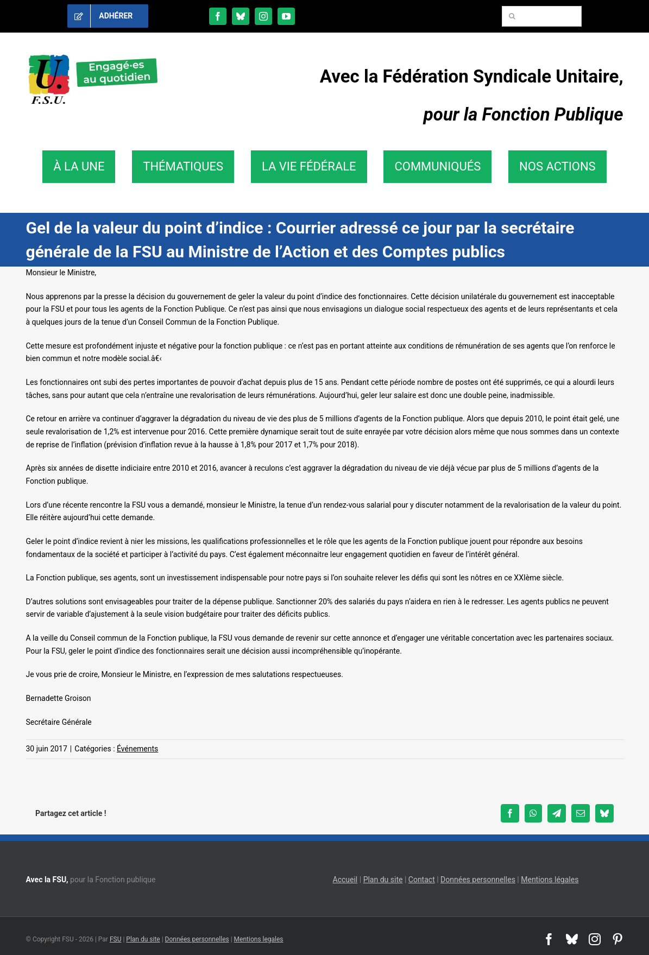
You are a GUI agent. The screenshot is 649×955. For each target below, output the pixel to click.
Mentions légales (549, 879)
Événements (137, 748)
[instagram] (263, 16)
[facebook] (217, 16)
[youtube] (286, 16)
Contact (421, 879)
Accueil (345, 879)
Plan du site (383, 879)
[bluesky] (240, 16)
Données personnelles (477, 879)
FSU (116, 939)
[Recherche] (512, 16)
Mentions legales (258, 939)
